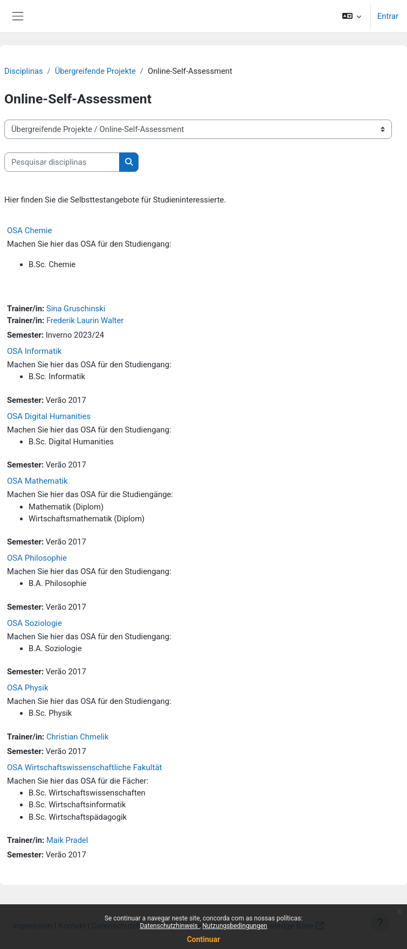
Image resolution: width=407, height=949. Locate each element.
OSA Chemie (29, 230)
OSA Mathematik (37, 481)
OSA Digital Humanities (49, 416)
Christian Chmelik (77, 737)
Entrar (387, 16)
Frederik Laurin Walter (84, 320)
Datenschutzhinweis (169, 926)
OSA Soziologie (34, 623)
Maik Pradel (67, 840)
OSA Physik (28, 688)
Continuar (203, 939)
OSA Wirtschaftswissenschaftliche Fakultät (84, 767)
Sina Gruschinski (75, 308)
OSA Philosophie (37, 558)
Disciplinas (23, 71)
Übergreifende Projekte (95, 71)
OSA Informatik (34, 351)
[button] (351, 16)
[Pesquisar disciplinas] (62, 162)
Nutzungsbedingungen (234, 926)
